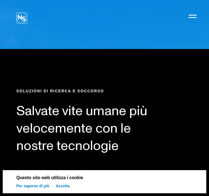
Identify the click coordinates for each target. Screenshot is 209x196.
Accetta (63, 186)
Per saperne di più (32, 186)
